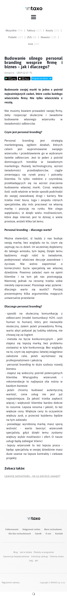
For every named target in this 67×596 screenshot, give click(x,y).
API (36, 561)
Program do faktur (41, 78)
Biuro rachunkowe (53, 529)
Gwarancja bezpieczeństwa (16, 556)
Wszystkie (11, 30)
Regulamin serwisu (11, 582)
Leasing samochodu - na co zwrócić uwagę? (32, 475)
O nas (48, 533)
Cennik (38, 533)
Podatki (12, 37)
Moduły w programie (44, 552)
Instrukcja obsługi (39, 556)
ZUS (29, 37)
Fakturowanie (11, 529)
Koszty (49, 30)
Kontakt (59, 533)
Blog (15, 552)
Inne (30, 44)
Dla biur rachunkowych (20, 533)
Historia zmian (57, 556)
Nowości (45, 37)
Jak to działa (26, 552)
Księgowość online (31, 529)
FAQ (31, 561)
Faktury (31, 30)
